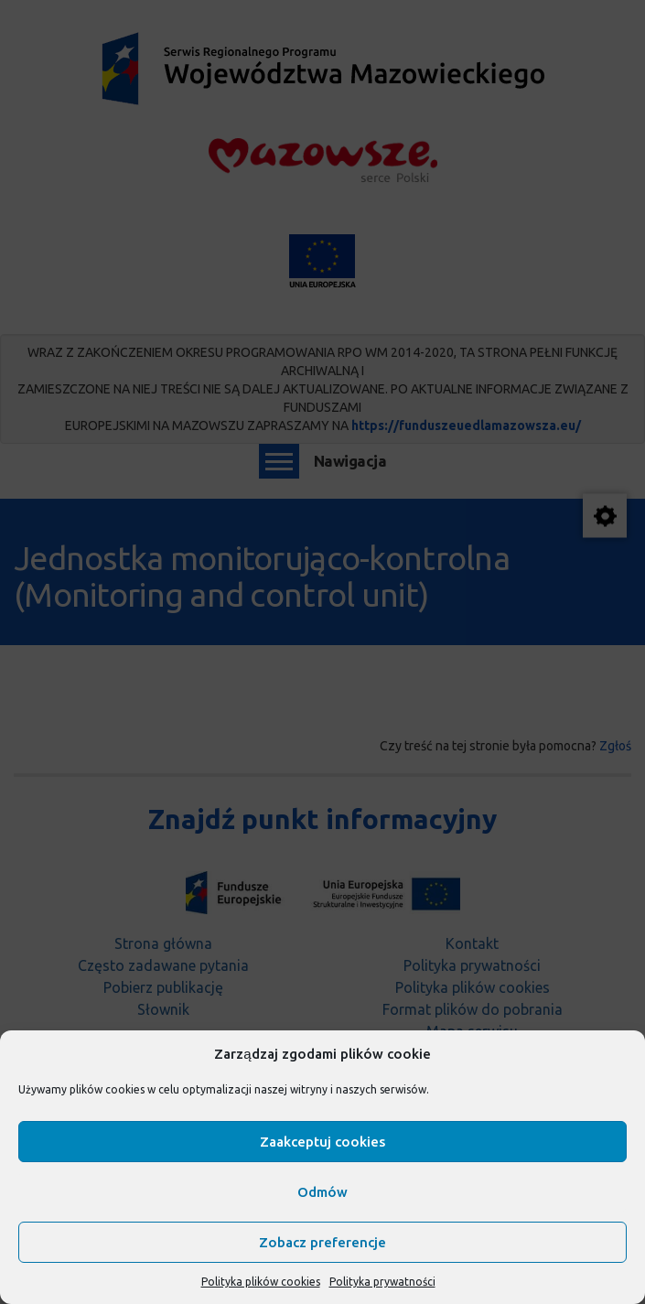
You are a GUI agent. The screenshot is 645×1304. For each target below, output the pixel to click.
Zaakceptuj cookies (322, 1141)
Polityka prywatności (382, 1282)
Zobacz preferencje (322, 1242)
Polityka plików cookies (260, 1282)
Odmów (322, 1192)
